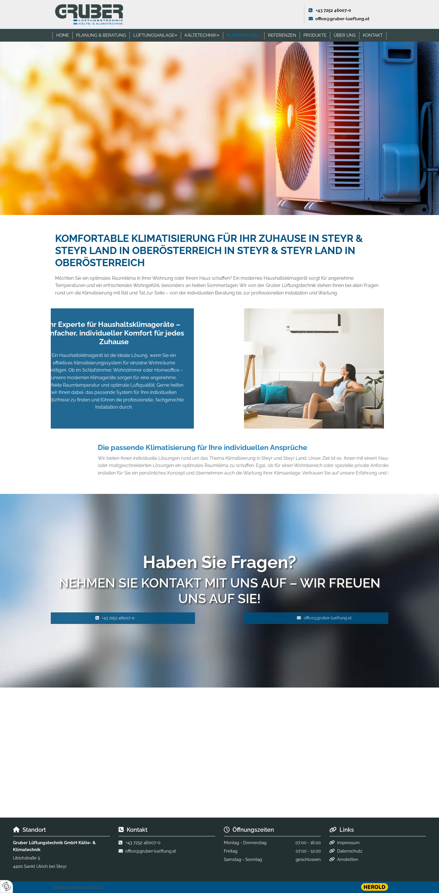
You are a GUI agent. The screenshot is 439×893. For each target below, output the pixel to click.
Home (62, 35)
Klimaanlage (242, 35)
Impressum (348, 842)
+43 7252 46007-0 (333, 10)
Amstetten (347, 859)
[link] (155, 35)
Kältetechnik (200, 35)
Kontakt (373, 35)
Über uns (345, 35)
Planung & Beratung (101, 35)
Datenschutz (349, 851)
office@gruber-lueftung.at (342, 18)
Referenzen (282, 35)
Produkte (315, 35)
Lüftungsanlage (153, 35)
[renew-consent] (6, 886)
